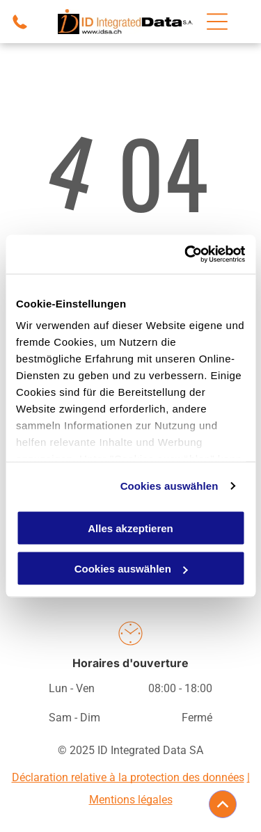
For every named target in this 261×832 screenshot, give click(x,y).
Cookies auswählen (169, 486)
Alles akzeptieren (130, 528)
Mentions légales (131, 799)
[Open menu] (217, 21)
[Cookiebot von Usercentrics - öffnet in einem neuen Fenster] (186, 255)
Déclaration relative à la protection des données (128, 777)
